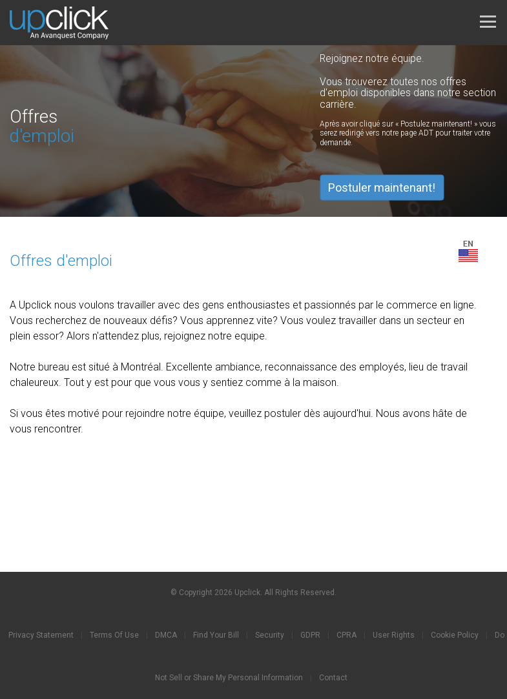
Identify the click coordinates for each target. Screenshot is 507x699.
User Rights (394, 635)
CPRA (346, 635)
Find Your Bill (216, 635)
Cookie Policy (455, 635)
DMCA (166, 635)
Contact (333, 677)
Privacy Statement (41, 635)
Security (269, 635)
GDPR (310, 635)
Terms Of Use (114, 635)
